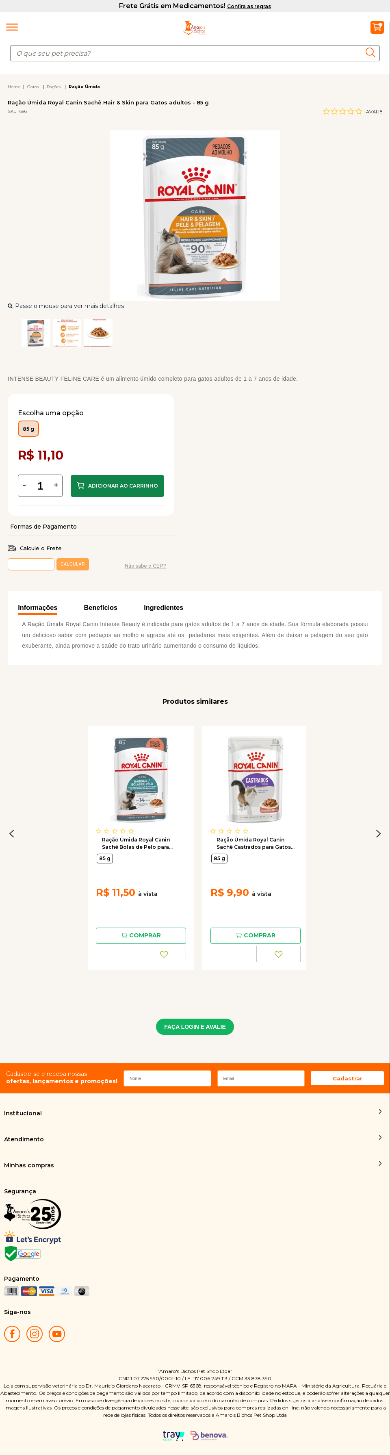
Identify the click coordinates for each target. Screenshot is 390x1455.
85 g (104, 858)
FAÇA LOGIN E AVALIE (195, 1026)
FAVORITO (164, 954)
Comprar (117, 486)
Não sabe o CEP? (145, 565)
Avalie (374, 112)
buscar (373, 52)
